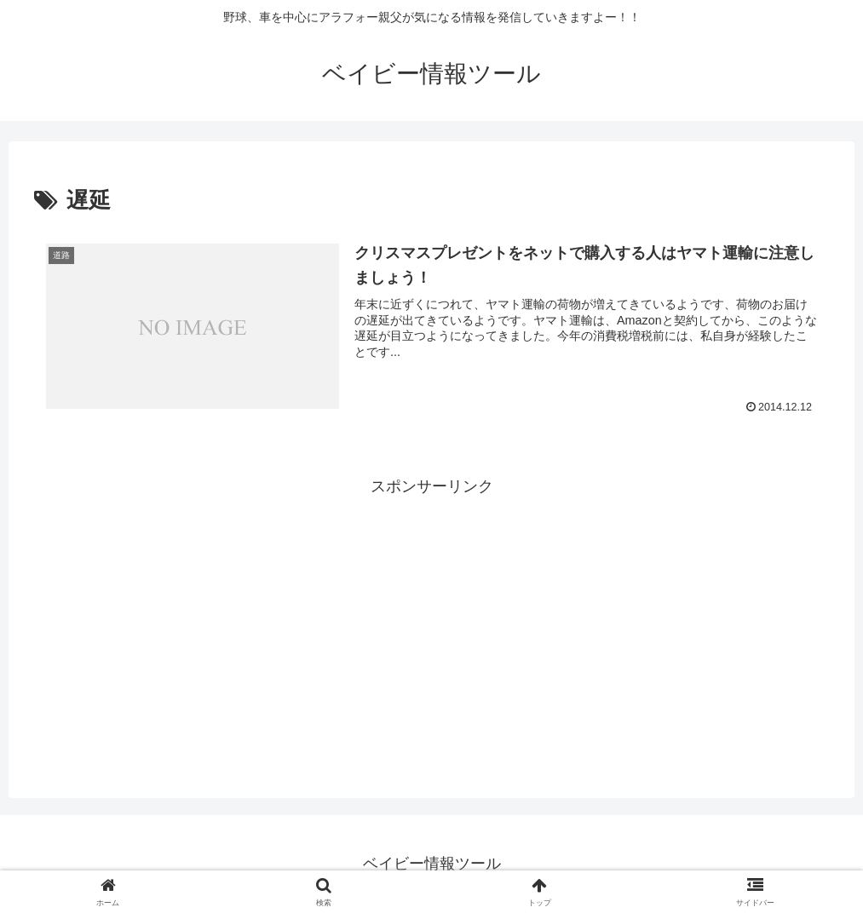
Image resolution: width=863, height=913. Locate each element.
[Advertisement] (431, 619)
